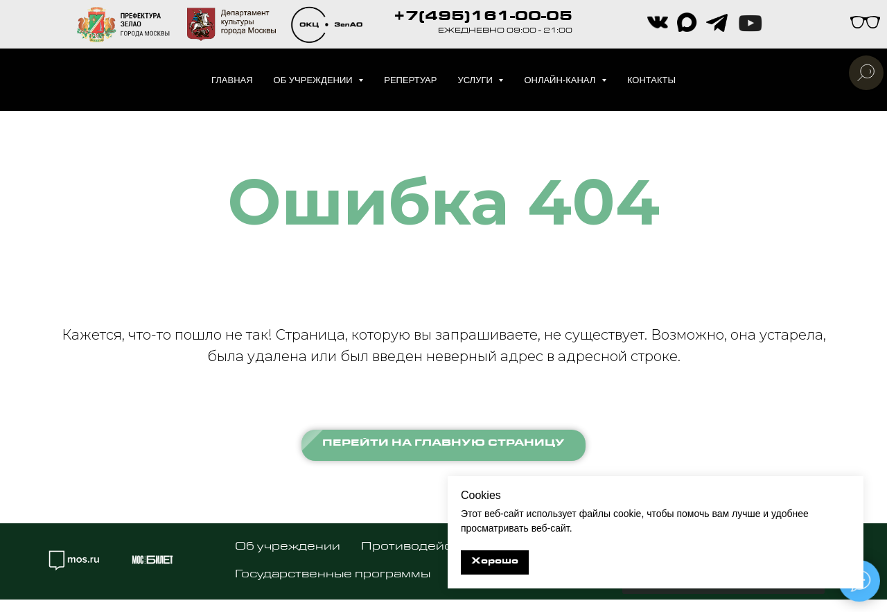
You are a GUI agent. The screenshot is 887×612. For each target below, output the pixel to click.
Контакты (651, 80)
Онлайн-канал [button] (561, 80)
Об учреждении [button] (314, 80)
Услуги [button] (476, 80)
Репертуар (410, 80)
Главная (232, 80)
